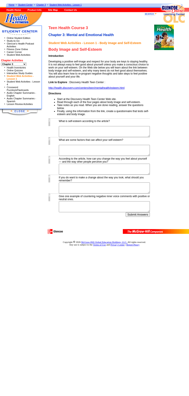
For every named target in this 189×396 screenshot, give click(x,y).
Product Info (34, 10)
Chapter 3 (41, 5)
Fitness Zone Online (17, 49)
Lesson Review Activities (20, 104)
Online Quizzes (15, 70)
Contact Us (70, 10)
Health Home (13, 10)
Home (11, 5)
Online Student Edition (18, 38)
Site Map (53, 10)
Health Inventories (16, 67)
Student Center (25, 5)
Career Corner (14, 52)
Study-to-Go (13, 41)
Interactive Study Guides (20, 73)
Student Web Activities (18, 55)
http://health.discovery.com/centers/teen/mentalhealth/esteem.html (86, 205)
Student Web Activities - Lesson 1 (66, 5)
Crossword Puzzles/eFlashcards (18, 88)
